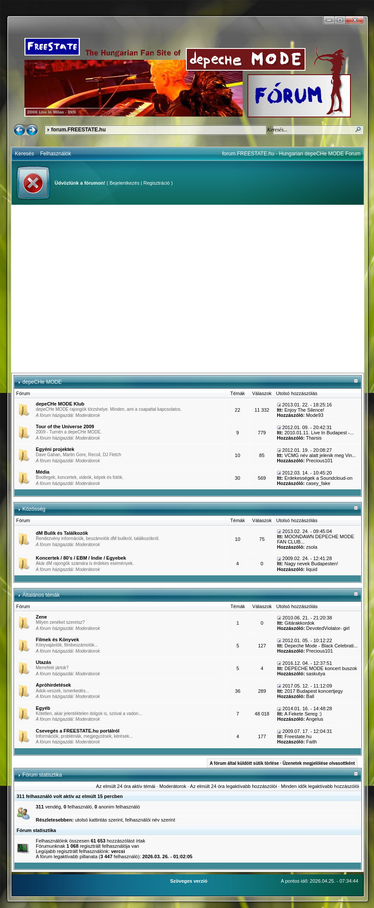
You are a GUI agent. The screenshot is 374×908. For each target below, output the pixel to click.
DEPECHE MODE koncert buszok (321, 668)
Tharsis (314, 437)
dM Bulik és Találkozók (62, 533)
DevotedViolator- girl (328, 628)
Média (42, 472)
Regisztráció (156, 183)
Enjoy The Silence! (305, 410)
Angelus (314, 719)
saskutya (315, 673)
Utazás (43, 662)
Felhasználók (55, 154)
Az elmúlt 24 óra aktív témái (125, 786)
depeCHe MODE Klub (60, 403)
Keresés (24, 154)
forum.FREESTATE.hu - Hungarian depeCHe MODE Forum (291, 154)
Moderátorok (87, 415)
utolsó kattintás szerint (99, 819)
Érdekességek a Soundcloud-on (319, 478)
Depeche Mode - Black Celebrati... (321, 645)
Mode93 (314, 415)
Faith (311, 741)
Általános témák (40, 595)
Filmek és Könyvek (57, 639)
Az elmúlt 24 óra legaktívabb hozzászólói (233, 786)
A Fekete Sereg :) (303, 713)
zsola (311, 547)
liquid (311, 569)
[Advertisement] (82, 289)
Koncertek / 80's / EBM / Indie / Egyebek (81, 558)
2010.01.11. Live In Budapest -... (319, 432)
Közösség (33, 509)
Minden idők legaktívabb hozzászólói (320, 786)
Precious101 (319, 460)
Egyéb (43, 708)
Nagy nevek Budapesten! (311, 563)
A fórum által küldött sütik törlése (244, 763)
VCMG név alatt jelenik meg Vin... (320, 455)
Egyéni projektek (55, 449)
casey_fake (318, 483)
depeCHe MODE (42, 382)
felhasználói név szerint (150, 819)
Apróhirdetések (53, 685)
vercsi (118, 851)
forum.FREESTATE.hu (78, 130)
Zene (41, 616)
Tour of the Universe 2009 (65, 426)
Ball (310, 696)
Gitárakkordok (299, 623)
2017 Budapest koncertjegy (314, 691)
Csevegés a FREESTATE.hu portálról (78, 730)
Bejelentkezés (125, 183)
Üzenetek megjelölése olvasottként (318, 763)
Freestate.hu (298, 736)
